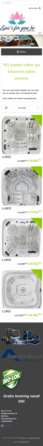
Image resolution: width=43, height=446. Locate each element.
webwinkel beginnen (34, 438)
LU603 (6, 208)
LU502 (6, 156)
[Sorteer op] (21, 108)
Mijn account (35, 8)
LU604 (6, 259)
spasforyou (6, 425)
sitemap (23, 438)
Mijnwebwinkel (25, 441)
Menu (21, 51)
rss (27, 438)
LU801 (6, 311)
